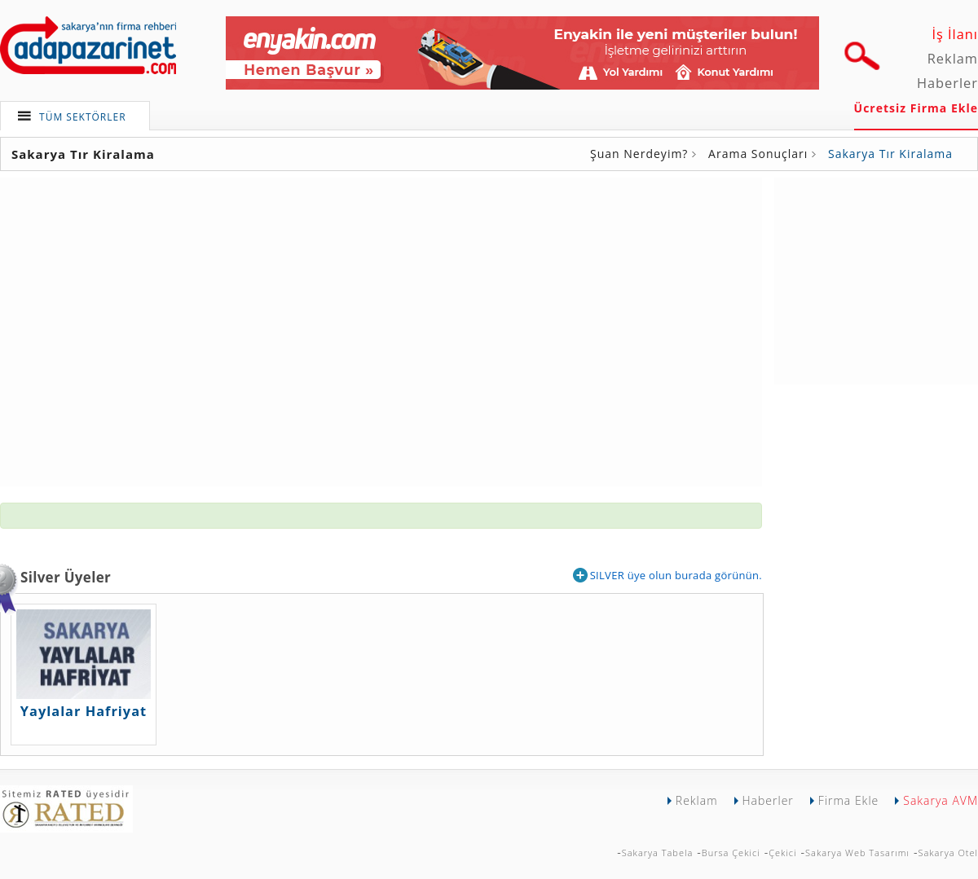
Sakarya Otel (948, 852)
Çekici (782, 852)
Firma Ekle (848, 800)
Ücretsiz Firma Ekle (916, 108)
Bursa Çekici (731, 852)
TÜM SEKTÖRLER (82, 117)
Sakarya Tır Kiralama (890, 153)
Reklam (952, 59)
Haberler (947, 83)
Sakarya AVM (940, 800)
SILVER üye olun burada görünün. (667, 575)
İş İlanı (955, 34)
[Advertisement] (876, 279)
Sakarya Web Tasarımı (857, 852)
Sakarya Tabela (658, 852)
